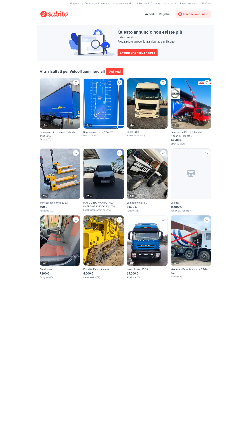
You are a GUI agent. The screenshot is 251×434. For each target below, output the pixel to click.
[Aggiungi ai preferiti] (76, 82)
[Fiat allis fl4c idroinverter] (103, 247)
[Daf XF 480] (147, 112)
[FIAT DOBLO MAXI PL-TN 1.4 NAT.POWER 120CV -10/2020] (103, 180)
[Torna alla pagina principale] (61, 14)
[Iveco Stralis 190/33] (147, 247)
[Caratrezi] (191, 180)
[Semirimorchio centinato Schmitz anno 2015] (60, 112)
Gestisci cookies (49, 344)
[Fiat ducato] (60, 247)
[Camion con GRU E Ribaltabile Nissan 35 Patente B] (191, 112)
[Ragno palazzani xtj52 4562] (103, 112)
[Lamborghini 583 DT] (147, 180)
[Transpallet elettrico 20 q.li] (60, 180)
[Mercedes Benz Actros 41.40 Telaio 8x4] (191, 247)
